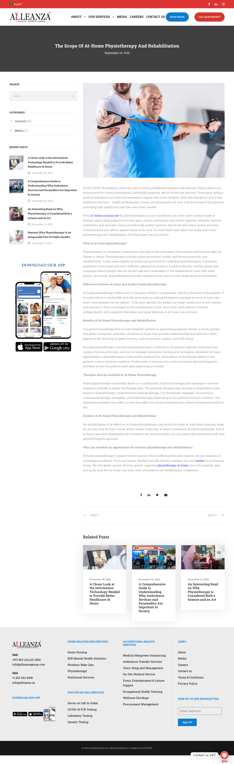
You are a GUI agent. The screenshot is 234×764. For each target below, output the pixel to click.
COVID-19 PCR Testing (82, 709)
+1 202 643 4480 (22, 678)
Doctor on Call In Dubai (83, 703)
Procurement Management (140, 704)
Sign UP (187, 722)
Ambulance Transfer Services (142, 661)
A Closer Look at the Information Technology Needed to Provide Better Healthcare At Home (105, 593)
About (76, 17)
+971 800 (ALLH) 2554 (26, 660)
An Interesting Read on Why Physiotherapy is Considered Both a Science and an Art (203, 592)
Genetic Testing (78, 722)
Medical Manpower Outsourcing (144, 655)
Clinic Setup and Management (143, 668)
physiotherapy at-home (173, 465)
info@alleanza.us (23, 682)
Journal (20, 121)
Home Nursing (77, 652)
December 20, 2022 (149, 579)
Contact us (155, 17)
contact (200, 460)
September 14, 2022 (117, 53)
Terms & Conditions (191, 677)
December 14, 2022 (198, 579)
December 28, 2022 (100, 579)
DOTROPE (147, 748)
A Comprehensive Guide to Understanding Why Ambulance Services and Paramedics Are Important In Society (152, 597)
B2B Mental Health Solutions (87, 658)
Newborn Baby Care (81, 665)
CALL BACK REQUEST (209, 16)
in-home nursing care (104, 215)
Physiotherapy (77, 671)
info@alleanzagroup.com (28, 664)
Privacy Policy (187, 683)
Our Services (99, 17)
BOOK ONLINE (177, 16)
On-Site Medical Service (139, 674)
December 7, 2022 (42, 243)
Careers (137, 17)
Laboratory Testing (80, 715)
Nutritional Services (81, 677)
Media (122, 17)
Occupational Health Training (142, 691)
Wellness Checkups (136, 698)
